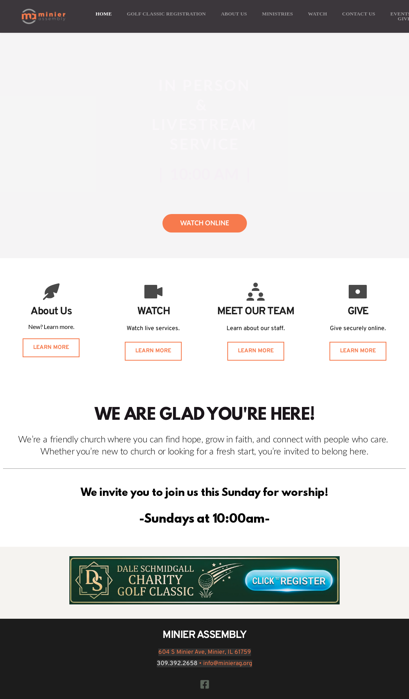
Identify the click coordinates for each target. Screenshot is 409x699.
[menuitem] (103, 13)
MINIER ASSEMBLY (204, 635)
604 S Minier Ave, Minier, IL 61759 (204, 652)
